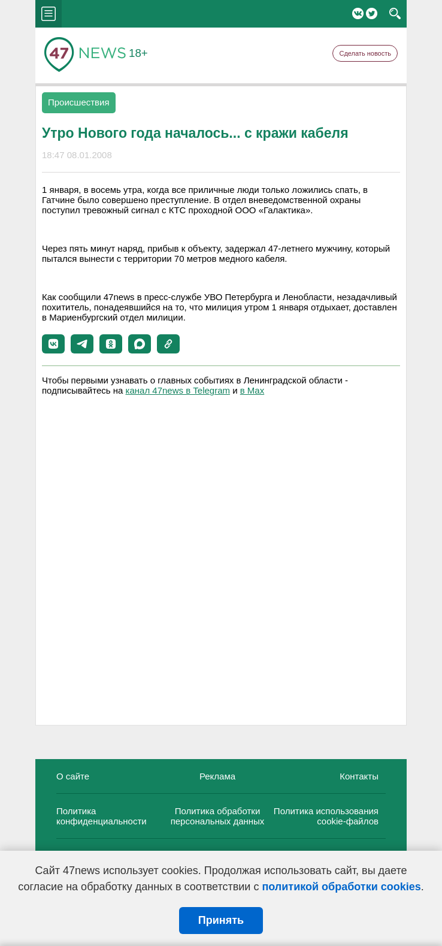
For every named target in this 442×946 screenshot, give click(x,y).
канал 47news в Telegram (178, 390)
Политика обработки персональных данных (218, 816)
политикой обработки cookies (341, 887)
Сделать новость (365, 53)
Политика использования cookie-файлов (326, 816)
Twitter (371, 13)
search (395, 14)
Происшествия (79, 102)
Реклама (217, 776)
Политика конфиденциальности (101, 816)
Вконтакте (358, 13)
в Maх (252, 390)
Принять (221, 920)
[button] (53, 343)
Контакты (359, 776)
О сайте (72, 776)
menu (48, 14)
